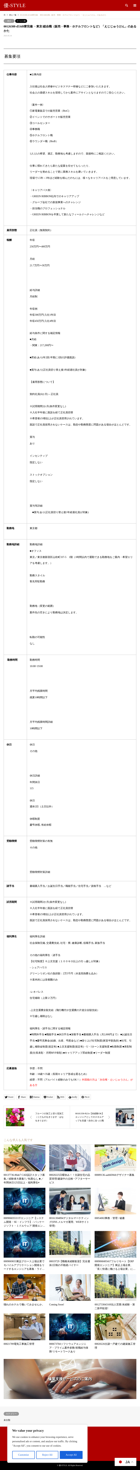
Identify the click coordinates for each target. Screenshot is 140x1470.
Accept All (71, 1454)
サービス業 (21, 21)
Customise (23, 1454)
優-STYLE (63, 1465)
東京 (9, 21)
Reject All (47, 1454)
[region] (47, 1444)
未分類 (7, 1420)
